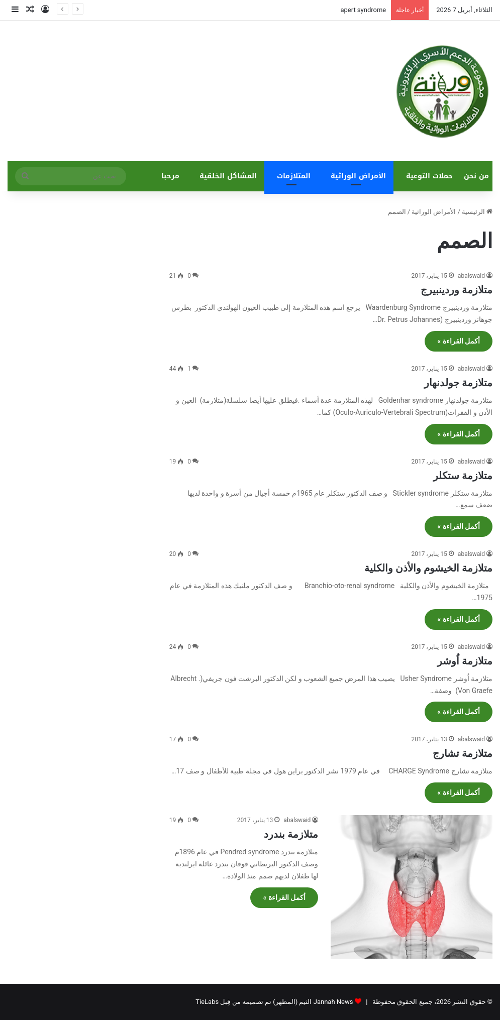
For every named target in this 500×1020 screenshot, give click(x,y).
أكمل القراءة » (458, 341)
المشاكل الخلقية (228, 176)
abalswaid (471, 275)
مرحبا (170, 176)
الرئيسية (477, 211)
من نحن (476, 176)
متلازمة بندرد (291, 834)
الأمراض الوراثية (358, 176)
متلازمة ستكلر (462, 476)
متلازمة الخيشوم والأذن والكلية (428, 568)
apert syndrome (363, 10)
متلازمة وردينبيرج (456, 290)
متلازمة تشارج (462, 753)
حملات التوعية (429, 176)
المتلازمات (294, 176)
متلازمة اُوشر (464, 661)
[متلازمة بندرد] (411, 886)
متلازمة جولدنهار (458, 383)
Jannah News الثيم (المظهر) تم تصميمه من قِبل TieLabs (274, 1001)
